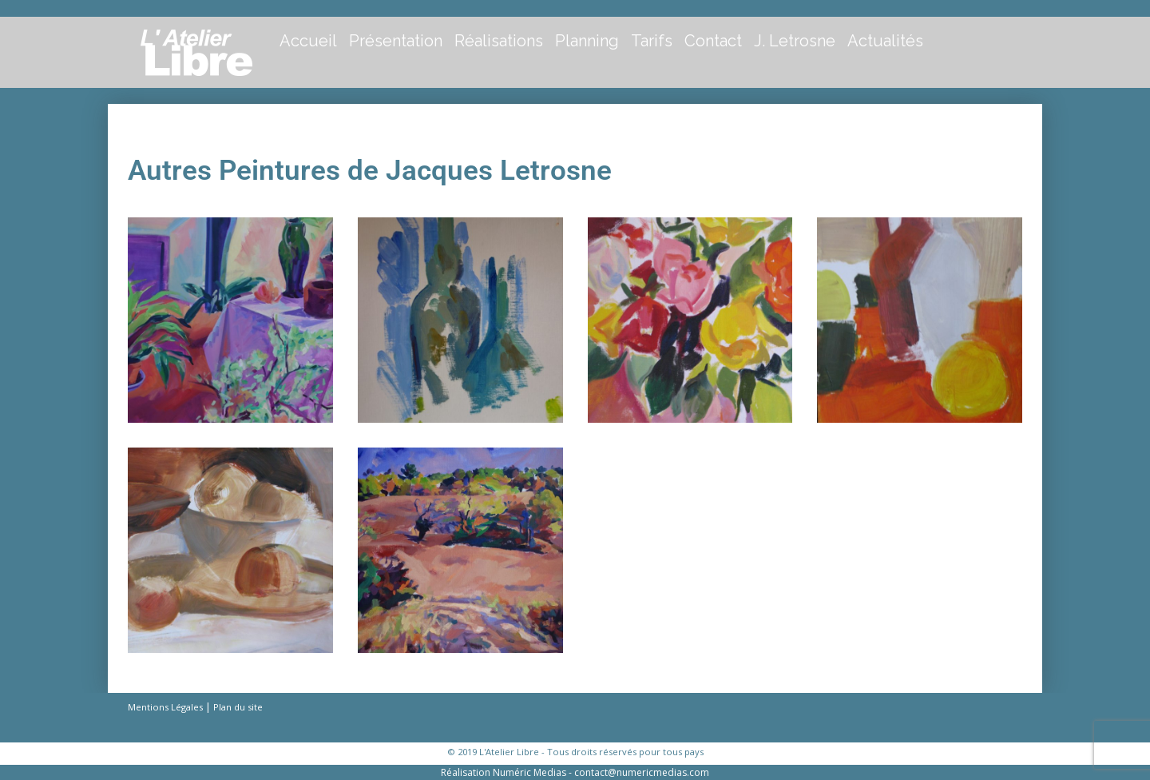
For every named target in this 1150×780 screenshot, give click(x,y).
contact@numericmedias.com (641, 772)
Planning (587, 40)
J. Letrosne (794, 40)
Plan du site (238, 707)
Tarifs (651, 40)
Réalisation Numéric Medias (503, 772)
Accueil (308, 40)
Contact (713, 40)
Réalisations (498, 40)
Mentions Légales (165, 707)
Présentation (395, 40)
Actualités (885, 40)
